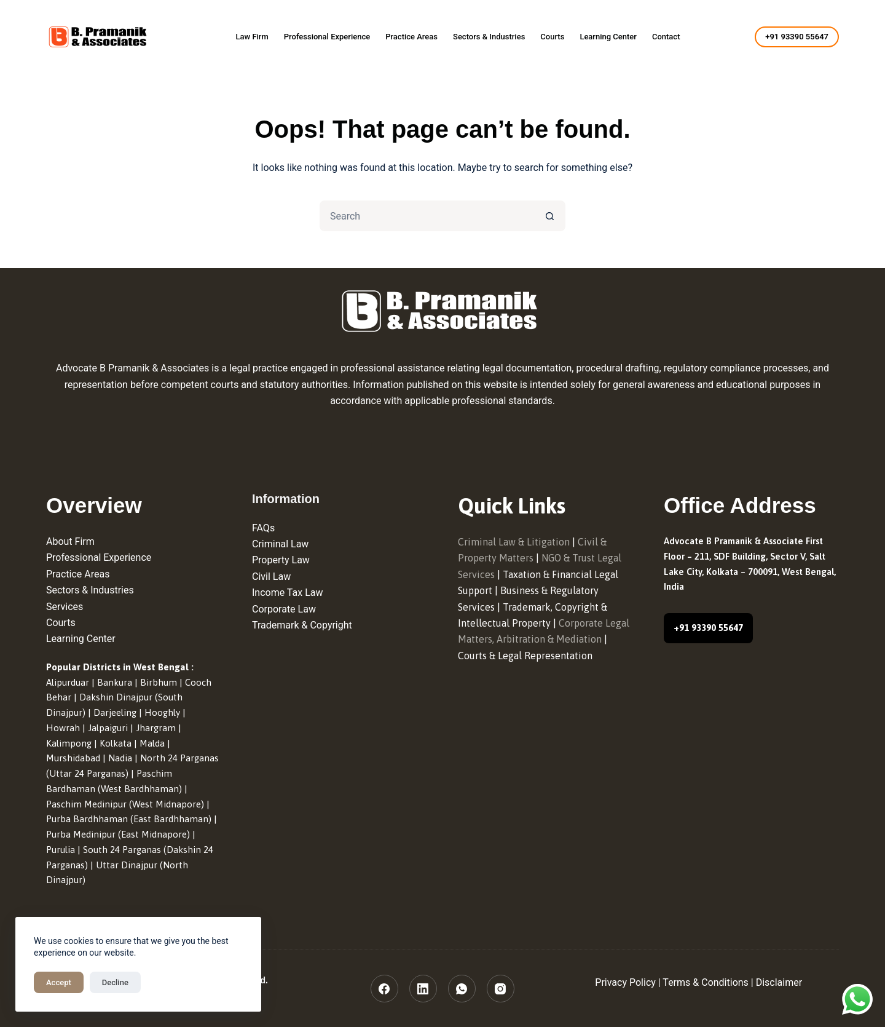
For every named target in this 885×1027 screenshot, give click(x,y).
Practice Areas (411, 36)
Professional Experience (327, 36)
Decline (115, 982)
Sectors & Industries (489, 36)
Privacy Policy (625, 982)
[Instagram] (500, 988)
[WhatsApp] (462, 988)
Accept (58, 982)
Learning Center (608, 36)
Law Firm (251, 36)
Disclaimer (779, 982)
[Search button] (550, 215)
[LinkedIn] (423, 988)
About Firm (70, 541)
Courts (552, 36)
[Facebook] (384, 988)
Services (64, 607)
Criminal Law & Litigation (514, 541)
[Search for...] (427, 215)
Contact (666, 36)
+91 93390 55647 (796, 36)
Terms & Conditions (706, 982)
